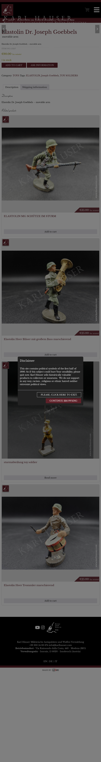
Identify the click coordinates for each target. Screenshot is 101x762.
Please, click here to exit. (59, 394)
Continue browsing (63, 400)
